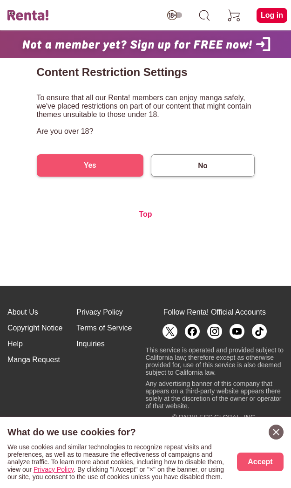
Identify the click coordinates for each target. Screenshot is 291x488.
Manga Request (33, 360)
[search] (204, 15)
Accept (260, 462)
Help (15, 344)
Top (145, 214)
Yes (90, 165)
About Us (22, 312)
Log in (272, 15)
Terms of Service (104, 328)
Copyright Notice (34, 328)
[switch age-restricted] (174, 15)
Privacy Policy (99, 312)
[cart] (234, 15)
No (202, 165)
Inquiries (90, 344)
